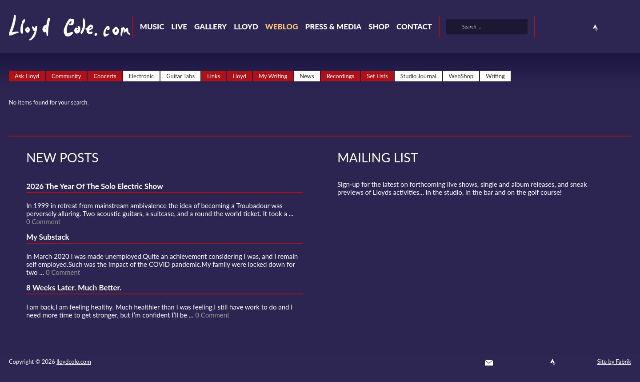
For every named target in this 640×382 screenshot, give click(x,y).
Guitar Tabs (180, 76)
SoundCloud (580, 28)
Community (66, 76)
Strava (596, 28)
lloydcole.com (73, 361)
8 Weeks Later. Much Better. (73, 287)
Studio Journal (418, 76)
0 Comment (43, 221)
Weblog (281, 26)
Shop (378, 26)
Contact (414, 26)
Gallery (210, 26)
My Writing (273, 76)
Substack (628, 28)
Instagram (612, 28)
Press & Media (333, 26)
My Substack (47, 236)
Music (152, 26)
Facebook (564, 28)
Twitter (548, 28)
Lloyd (246, 26)
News (307, 76)
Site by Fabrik (614, 361)
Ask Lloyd (27, 76)
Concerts (104, 76)
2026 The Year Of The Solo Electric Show (94, 186)
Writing (495, 76)
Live (179, 26)
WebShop (461, 76)
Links (213, 76)
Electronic (141, 76)
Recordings (341, 76)
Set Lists (377, 76)
